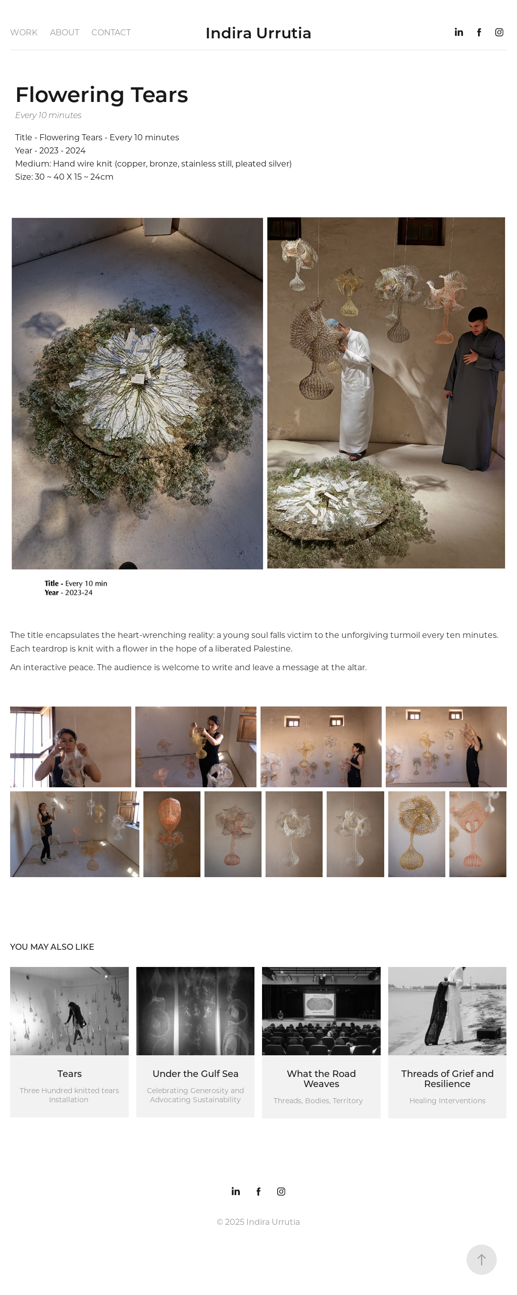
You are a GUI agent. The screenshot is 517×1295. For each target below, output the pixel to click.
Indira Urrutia (258, 32)
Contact (111, 32)
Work (23, 32)
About (64, 32)
